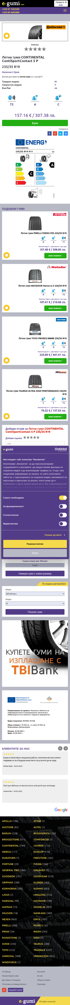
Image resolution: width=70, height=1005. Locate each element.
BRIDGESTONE (10, 839)
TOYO (5, 949)
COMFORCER (41, 839)
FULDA (38, 863)
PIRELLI (6, 925)
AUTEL (37, 827)
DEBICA (6, 851)
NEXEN (6, 919)
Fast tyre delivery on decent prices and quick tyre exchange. (35, 786)
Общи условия (43, 980)
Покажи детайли (53, 535)
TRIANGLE (39, 949)
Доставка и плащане (11, 980)
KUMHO (38, 888)
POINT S (38, 925)
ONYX (37, 919)
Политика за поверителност (14, 984)
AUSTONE (8, 827)
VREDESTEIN (41, 956)
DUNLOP (39, 851)
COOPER (39, 845)
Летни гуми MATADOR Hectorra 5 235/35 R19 (42, 285)
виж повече (55, 255)
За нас (40, 975)
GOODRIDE (8, 876)
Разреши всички (35, 544)
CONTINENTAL (10, 845)
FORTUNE (8, 863)
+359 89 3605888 (10, 12)
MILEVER (7, 913)
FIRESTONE (40, 857)
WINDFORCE (9, 962)
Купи (35, 123)
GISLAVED (39, 870)
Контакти (41, 971)
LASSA (6, 894)
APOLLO (7, 821)
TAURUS (38, 943)
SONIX (6, 943)
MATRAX (7, 906)
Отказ (35, 553)
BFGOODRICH (42, 833)
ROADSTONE (9, 937)
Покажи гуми (35, 611)
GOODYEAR (40, 876)
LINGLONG (40, 894)
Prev (60, 748)
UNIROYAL (8, 956)
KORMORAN (9, 888)
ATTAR (37, 821)
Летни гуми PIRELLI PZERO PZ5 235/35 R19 (44, 233)
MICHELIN (39, 906)
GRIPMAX (7, 882)
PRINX (5, 931)
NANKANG (40, 913)
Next (66, 748)
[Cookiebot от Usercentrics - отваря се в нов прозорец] (55, 449)
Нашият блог (16, 990)
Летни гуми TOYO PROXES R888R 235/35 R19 (43, 338)
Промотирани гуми (10, 975)
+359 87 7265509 (10, 9)
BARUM (6, 833)
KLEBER (38, 882)
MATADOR (40, 900)
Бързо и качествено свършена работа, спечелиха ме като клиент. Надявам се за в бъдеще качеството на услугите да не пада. (35, 760)
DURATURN (8, 857)
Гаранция (41, 984)
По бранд (6, 971)
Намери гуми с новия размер (35, 573)
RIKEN (37, 931)
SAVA (37, 937)
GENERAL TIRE (10, 870)
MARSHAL (8, 900)
